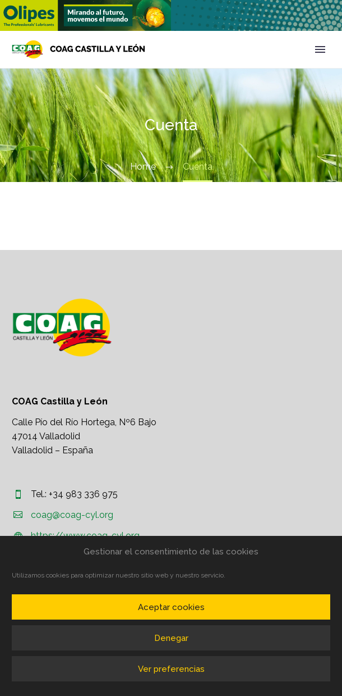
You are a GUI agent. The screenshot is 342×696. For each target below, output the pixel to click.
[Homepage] (78, 49)
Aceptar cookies (171, 607)
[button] (85, 15)
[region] (85, 15)
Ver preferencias (171, 669)
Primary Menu (320, 49)
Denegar (171, 638)
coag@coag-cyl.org (72, 515)
